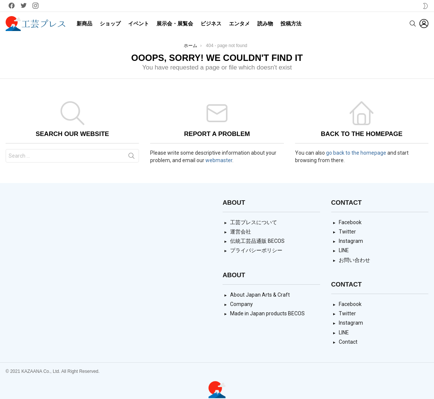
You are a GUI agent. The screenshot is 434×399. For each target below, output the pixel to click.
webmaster (218, 160)
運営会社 (240, 232)
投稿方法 (290, 24)
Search (131, 157)
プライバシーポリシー (256, 250)
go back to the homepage (356, 153)
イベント (138, 24)
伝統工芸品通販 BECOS (257, 241)
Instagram (351, 241)
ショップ (110, 24)
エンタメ (239, 24)
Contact (348, 342)
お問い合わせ (354, 260)
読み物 (265, 24)
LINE (344, 250)
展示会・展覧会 (174, 24)
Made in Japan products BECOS (267, 313)
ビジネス (211, 24)
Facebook (350, 222)
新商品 (84, 24)
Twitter (347, 232)
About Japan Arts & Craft (260, 295)
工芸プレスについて (253, 222)
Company (241, 304)
